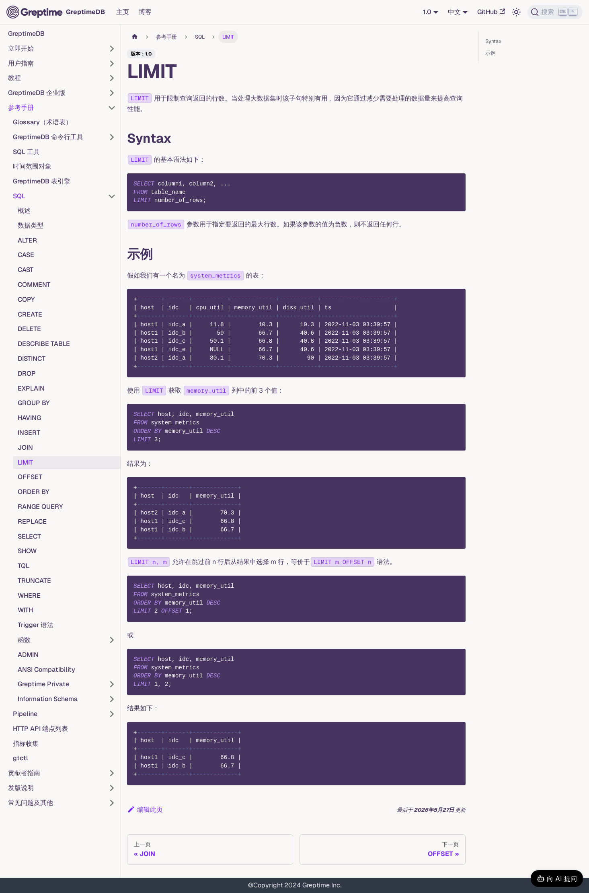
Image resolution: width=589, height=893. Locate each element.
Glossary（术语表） (42, 122)
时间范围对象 (32, 166)
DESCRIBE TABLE (44, 344)
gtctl (20, 758)
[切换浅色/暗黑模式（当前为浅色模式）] (516, 12)
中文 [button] (454, 12)
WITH (25, 610)
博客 (145, 12)
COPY (26, 299)
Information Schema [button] (48, 699)
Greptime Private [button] (43, 684)
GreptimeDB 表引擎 (41, 181)
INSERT (29, 432)
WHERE (29, 595)
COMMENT (34, 284)
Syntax (493, 41)
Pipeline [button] (25, 714)
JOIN (25, 447)
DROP (27, 373)
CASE (26, 255)
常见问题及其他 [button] (30, 802)
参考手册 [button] (21, 107)
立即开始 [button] (21, 48)
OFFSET (30, 477)
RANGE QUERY (40, 506)
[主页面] (134, 37)
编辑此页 (145, 809)
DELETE (29, 329)
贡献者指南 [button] (24, 773)
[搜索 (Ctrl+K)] (555, 12)
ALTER (27, 240)
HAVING (29, 418)
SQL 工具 (26, 152)
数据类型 (30, 225)
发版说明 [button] (21, 788)
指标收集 (26, 743)
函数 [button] (24, 640)
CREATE (30, 314)
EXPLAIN (31, 388)
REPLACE (32, 521)
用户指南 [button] (21, 63)
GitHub (491, 12)
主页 (122, 12)
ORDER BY (33, 492)
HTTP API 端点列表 (40, 728)
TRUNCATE (34, 580)
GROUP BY (34, 403)
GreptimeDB (26, 33)
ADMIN (28, 654)
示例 (490, 52)
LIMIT (25, 462)
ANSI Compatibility (46, 669)
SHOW (27, 551)
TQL (23, 566)
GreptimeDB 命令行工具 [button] (48, 137)
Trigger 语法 (35, 625)
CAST (25, 269)
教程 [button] (14, 78)
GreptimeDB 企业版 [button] (37, 92)
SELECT (29, 536)
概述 (24, 210)
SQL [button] (19, 196)
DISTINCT (31, 358)
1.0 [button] (427, 12)
